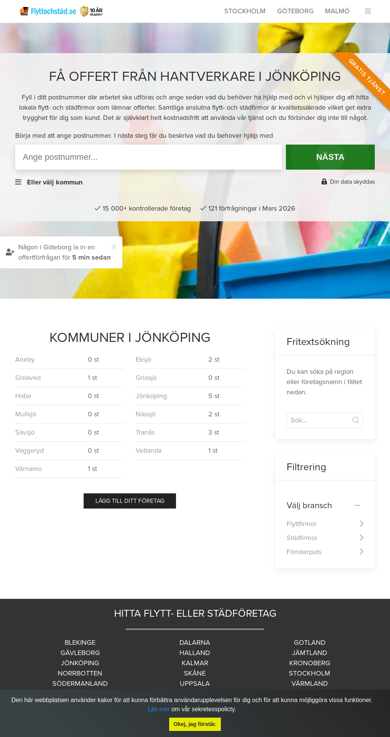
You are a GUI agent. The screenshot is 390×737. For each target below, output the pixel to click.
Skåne (195, 673)
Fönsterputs (304, 552)
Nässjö (145, 414)
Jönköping (151, 396)
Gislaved (28, 377)
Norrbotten (80, 673)
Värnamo (28, 469)
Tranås (145, 432)
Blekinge (80, 642)
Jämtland (309, 653)
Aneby (25, 359)
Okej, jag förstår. (195, 724)
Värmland (310, 683)
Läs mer (159, 709)
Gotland (310, 642)
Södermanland (80, 683)
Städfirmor (302, 538)
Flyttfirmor (302, 524)
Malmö (337, 11)
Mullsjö (25, 414)
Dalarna (194, 642)
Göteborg (295, 11)
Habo (23, 396)
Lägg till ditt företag (129, 501)
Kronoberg (309, 663)
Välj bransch (309, 505)
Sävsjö (25, 432)
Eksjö (143, 359)
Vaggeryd (29, 450)
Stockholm (245, 11)
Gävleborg (80, 653)
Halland (194, 653)
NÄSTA (330, 157)
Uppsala (195, 683)
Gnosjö (146, 377)
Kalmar (195, 663)
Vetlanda (149, 450)
